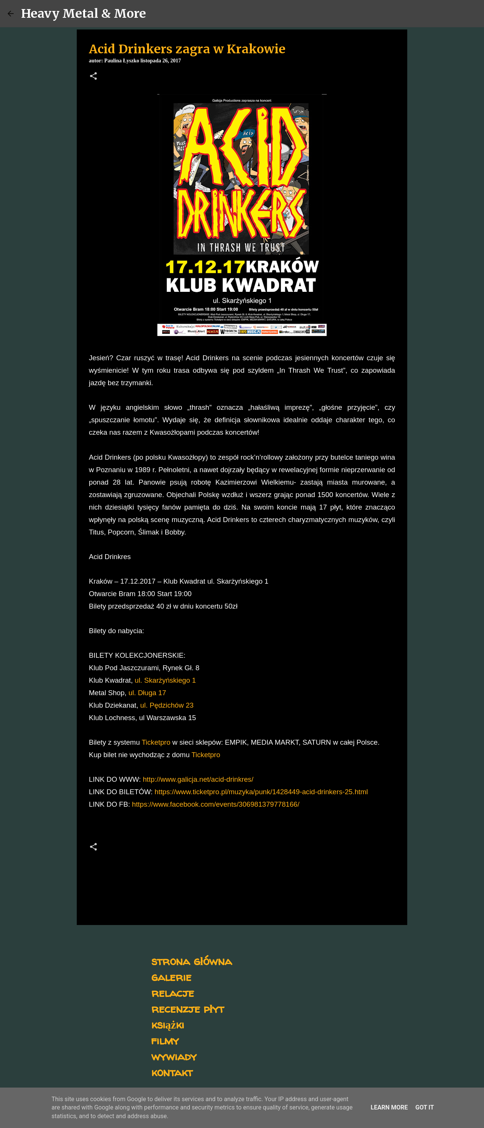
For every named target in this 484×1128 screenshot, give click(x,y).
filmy (165, 1040)
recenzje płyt (187, 1008)
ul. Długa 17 (147, 693)
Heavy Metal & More (83, 13)
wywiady (174, 1056)
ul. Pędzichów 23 (167, 705)
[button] (93, 76)
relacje (172, 992)
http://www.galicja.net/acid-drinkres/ (198, 779)
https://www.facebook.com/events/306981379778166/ (215, 804)
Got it (424, 1107)
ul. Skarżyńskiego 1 (165, 680)
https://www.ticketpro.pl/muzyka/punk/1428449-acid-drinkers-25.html (261, 792)
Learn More (389, 1107)
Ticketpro (156, 742)
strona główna (191, 960)
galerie (171, 976)
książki (167, 1024)
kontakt (171, 1072)
